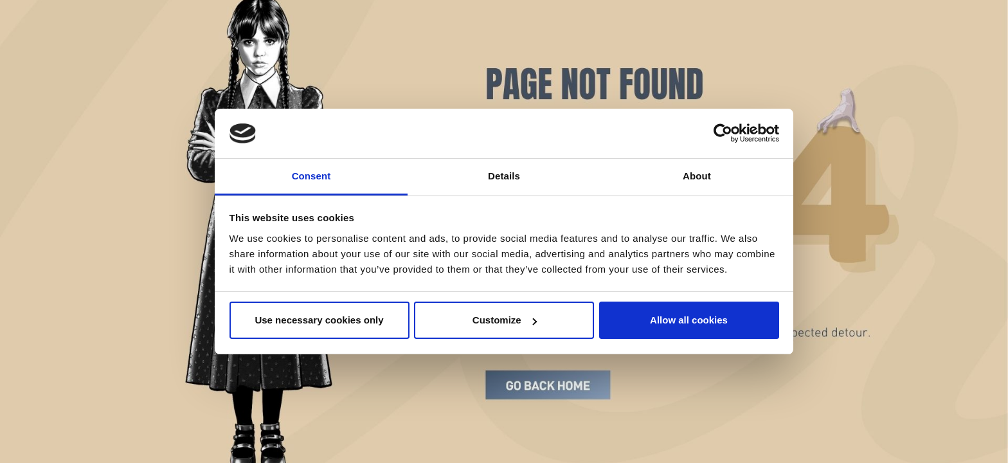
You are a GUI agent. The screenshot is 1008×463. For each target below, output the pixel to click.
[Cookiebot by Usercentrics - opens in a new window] (723, 133)
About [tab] (697, 175)
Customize (505, 319)
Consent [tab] (311, 175)
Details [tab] (504, 175)
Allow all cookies (689, 319)
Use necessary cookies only (319, 319)
